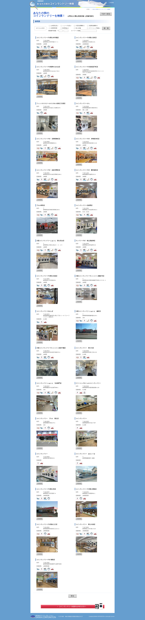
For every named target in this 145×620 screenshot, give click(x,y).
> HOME (111, 2)
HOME (88, 9)
